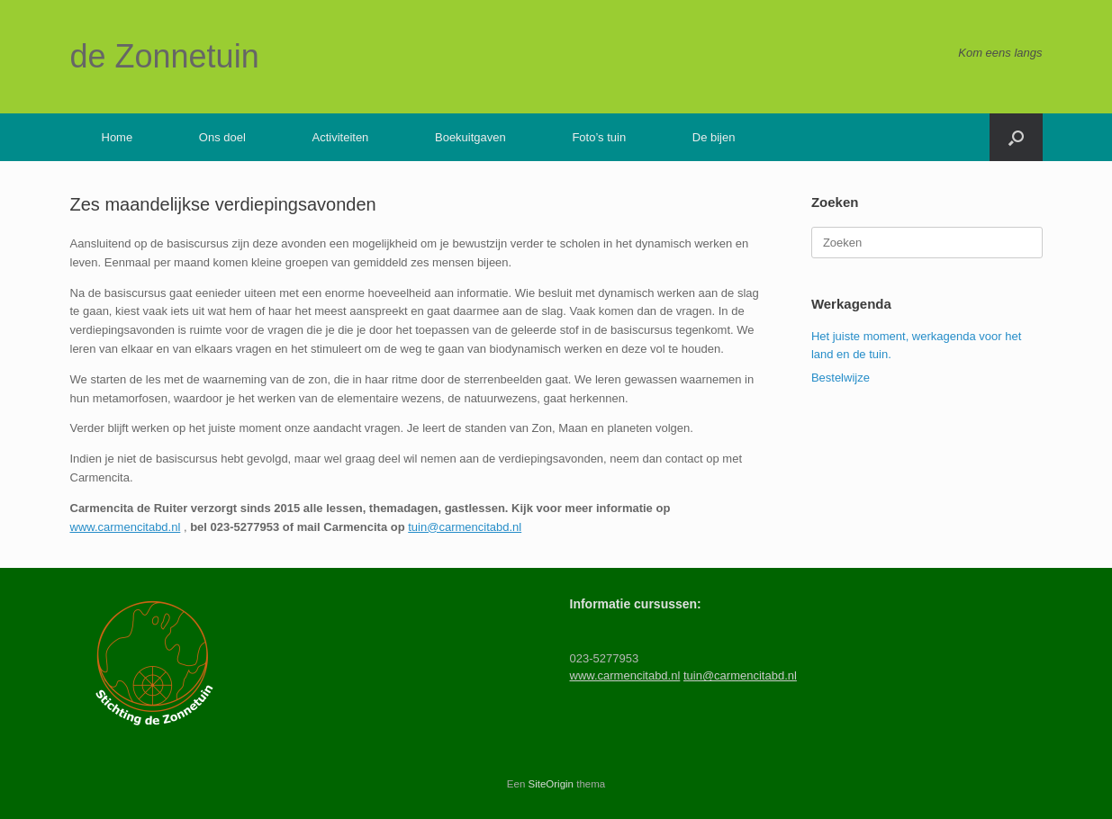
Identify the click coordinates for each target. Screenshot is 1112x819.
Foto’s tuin (599, 137)
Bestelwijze (840, 377)
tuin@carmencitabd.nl (464, 527)
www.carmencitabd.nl (125, 527)
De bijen (714, 137)
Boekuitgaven (470, 137)
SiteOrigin (551, 783)
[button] (1016, 137)
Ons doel (222, 137)
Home (117, 137)
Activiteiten (340, 137)
